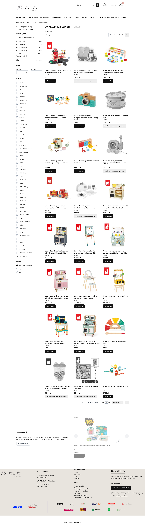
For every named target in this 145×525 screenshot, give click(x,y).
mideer (21, 190)
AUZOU (21, 89)
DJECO (21, 121)
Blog (75, 476)
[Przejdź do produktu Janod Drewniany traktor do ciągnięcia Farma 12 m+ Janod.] (58, 190)
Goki (20, 131)
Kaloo (21, 155)
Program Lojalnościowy (81, 491)
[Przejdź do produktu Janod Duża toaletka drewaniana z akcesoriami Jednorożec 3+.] (87, 280)
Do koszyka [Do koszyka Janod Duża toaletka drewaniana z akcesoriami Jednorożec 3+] (79, 306)
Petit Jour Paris (24, 214)
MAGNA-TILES (23, 180)
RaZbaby (22, 225)
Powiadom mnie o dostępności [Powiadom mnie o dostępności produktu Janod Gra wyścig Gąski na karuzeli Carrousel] (85, 396)
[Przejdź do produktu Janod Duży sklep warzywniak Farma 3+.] (116, 280)
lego (20, 166)
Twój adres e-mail (116, 483)
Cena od (19, 69)
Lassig (21, 162)
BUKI (20, 107)
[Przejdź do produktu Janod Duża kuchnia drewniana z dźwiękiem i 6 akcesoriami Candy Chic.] (58, 280)
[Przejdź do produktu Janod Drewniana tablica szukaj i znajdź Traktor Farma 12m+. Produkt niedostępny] (87, 55)
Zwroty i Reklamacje (80, 490)
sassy (21, 232)
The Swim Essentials (25, 253)
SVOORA (22, 249)
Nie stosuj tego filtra (25, 265)
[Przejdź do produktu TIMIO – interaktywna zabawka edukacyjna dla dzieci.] (97, 430)
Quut (20, 218)
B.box (21, 93)
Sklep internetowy (71, 522)
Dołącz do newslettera (121, 488)
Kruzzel (21, 159)
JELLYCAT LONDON (25, 148)
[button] (97, 5)
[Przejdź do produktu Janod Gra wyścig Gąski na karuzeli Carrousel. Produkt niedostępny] (87, 370)
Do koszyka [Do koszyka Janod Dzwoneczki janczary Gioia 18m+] (108, 351)
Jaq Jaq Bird (23, 145)
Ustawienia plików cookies (82, 497)
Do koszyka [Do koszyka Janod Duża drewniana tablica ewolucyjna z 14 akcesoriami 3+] (79, 261)
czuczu (21, 117)
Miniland (22, 194)
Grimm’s (21, 135)
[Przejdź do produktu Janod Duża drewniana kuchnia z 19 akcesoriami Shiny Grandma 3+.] (116, 190)
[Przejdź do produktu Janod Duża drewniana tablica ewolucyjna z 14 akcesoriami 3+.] (87, 235)
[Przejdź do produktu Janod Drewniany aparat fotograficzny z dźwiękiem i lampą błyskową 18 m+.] (87, 100)
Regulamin (77, 493)
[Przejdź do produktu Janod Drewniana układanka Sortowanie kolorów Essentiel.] (116, 55)
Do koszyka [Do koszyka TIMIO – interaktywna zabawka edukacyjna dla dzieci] (79, 456)
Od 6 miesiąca (29, 44)
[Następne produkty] (117, 402)
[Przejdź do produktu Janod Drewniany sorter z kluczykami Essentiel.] (87, 145)
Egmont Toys (23, 124)
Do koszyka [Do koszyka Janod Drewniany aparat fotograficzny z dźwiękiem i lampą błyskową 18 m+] (79, 126)
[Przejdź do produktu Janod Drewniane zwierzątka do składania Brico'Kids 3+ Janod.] (58, 100)
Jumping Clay (23, 152)
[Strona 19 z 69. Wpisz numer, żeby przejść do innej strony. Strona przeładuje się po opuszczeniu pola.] (119, 35)
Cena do (33, 69)
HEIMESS (22, 138)
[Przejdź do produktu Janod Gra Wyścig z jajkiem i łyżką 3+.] (116, 370)
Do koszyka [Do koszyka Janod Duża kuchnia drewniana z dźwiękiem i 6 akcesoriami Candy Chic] (50, 306)
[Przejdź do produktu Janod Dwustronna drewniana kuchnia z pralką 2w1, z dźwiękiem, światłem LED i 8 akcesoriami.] (87, 325)
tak (20, 269)
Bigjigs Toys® (23, 100)
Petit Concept (20, 22)
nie (20, 272)
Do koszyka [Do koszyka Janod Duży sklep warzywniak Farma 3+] (108, 306)
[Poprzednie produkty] (92, 402)
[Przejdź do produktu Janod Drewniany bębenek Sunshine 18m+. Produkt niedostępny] (116, 100)
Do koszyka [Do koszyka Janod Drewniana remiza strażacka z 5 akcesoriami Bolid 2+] (50, 81)
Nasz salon (77, 474)
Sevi (20, 239)
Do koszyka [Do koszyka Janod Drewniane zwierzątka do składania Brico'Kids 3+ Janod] (50, 126)
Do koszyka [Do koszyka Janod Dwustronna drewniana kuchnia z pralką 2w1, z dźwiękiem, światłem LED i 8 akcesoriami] (79, 351)
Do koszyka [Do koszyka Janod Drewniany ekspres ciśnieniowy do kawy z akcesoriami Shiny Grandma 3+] (50, 171)
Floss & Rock (23, 128)
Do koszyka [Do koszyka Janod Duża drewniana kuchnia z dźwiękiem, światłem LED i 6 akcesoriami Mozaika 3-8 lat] (50, 261)
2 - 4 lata (29, 53)
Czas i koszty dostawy (81, 488)
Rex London (23, 228)
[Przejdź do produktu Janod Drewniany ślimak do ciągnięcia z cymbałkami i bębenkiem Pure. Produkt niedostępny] (116, 145)
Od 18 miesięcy (29, 50)
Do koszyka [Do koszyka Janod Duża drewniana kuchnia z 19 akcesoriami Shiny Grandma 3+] (108, 216)
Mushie (21, 207)
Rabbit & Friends (24, 221)
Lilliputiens (22, 169)
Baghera (22, 96)
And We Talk (23, 86)
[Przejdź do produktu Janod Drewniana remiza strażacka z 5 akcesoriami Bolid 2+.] (58, 55)
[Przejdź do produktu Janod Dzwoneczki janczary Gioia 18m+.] (116, 325)
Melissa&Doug (23, 187)
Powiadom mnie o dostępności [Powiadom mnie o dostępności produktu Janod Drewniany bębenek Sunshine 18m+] (114, 126)
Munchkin (22, 204)
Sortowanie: (48, 31)
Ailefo (21, 83)
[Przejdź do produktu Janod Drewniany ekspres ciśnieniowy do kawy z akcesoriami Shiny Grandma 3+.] (58, 145)
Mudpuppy (22, 201)
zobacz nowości (23, 443)
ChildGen (22, 110)
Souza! (21, 246)
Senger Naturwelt (24, 235)
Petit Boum (22, 211)
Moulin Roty (23, 197)
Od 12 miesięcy (29, 47)
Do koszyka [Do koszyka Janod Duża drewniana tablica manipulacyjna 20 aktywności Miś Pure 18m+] (108, 261)
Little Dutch (22, 173)
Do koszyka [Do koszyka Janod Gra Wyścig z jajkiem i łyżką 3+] (108, 396)
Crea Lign (22, 114)
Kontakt (76, 478)
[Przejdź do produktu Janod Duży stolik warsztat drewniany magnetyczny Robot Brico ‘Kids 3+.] (58, 325)
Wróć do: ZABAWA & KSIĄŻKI (25, 37)
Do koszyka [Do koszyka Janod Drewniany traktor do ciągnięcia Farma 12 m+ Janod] (50, 216)
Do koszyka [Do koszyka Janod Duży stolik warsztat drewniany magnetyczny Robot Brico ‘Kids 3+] (50, 351)
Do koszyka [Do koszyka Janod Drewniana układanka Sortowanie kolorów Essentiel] (108, 81)
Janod (21, 142)
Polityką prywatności (121, 495)
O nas (76, 472)
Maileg (21, 183)
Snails (21, 242)
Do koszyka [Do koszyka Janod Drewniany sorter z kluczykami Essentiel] (79, 171)
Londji (21, 176)
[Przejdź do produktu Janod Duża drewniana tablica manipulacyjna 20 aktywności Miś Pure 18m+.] (116, 235)
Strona (115, 35)
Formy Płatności (79, 486)
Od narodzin (29, 41)
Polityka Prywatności (80, 495)
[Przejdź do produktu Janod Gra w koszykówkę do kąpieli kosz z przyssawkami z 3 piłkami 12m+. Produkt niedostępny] (58, 370)
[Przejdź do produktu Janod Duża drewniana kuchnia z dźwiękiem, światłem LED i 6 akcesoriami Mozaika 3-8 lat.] (58, 235)
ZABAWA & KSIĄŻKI (31, 22)
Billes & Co (22, 103)
